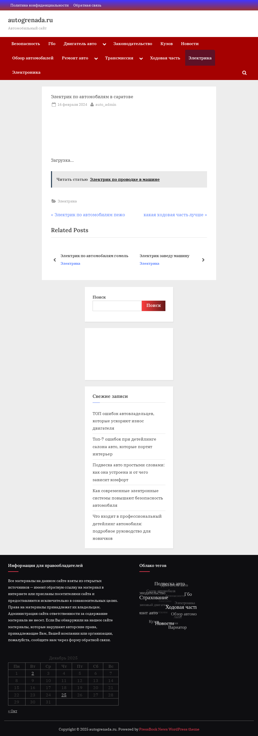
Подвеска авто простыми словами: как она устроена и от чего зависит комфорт (129, 472)
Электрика (200, 57)
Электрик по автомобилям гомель (94, 255)
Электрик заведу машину (164, 255)
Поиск (99, 297)
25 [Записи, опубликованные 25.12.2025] (64, 694)
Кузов (166, 43)
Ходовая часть (165, 57)
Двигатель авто (80, 43)
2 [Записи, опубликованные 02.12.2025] (32, 673)
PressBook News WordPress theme (169, 729)
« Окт (12, 710)
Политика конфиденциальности (39, 5)
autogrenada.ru (30, 20)
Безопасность (25, 43)
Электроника (26, 72)
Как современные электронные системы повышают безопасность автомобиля (128, 498)
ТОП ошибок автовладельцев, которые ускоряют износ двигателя (123, 421)
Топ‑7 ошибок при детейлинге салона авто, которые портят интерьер (124, 446)
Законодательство (132, 43)
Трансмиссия (119, 57)
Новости (190, 43)
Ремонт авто (75, 57)
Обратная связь (87, 5)
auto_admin (105, 104)
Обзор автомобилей (33, 57)
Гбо (51, 43)
